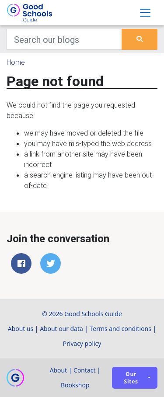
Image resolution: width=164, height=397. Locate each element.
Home (16, 62)
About (58, 370)
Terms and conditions (120, 328)
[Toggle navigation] (145, 12)
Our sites (131, 377)
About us (20, 328)
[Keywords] (64, 39)
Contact (84, 370)
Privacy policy (82, 343)
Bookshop (75, 385)
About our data (61, 328)
